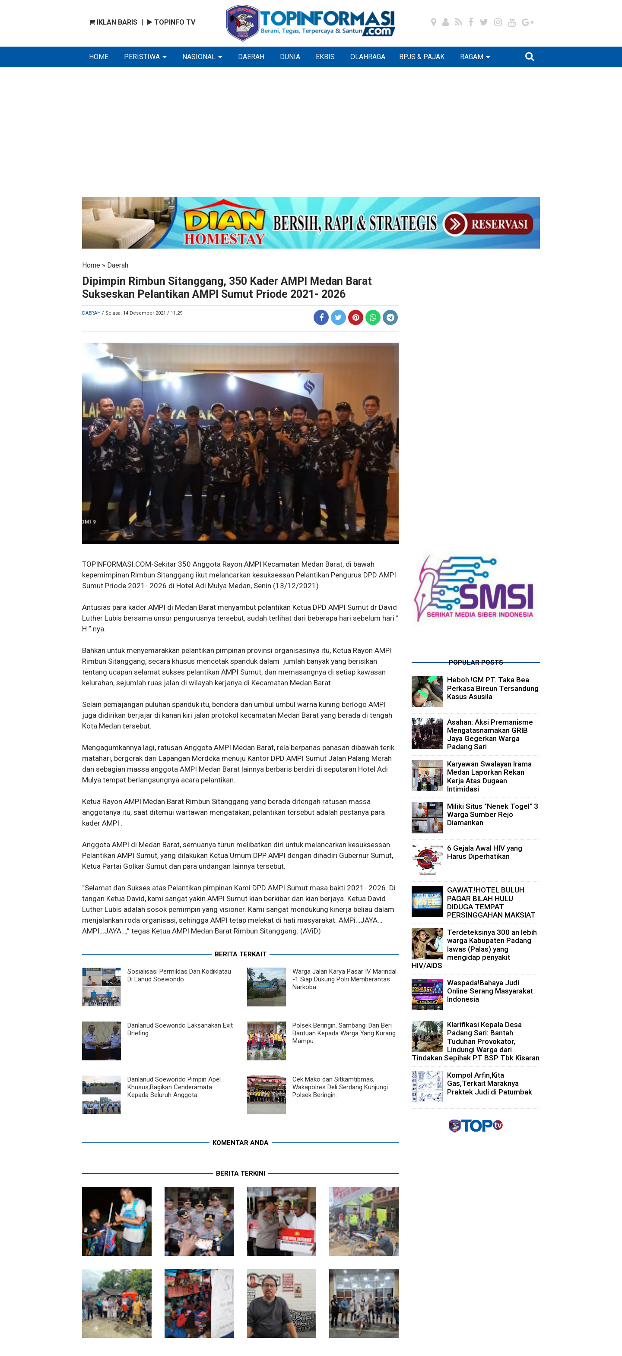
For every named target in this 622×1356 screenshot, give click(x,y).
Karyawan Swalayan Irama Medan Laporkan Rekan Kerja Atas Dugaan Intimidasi (489, 776)
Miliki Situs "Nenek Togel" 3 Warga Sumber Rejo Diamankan (492, 814)
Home (91, 265)
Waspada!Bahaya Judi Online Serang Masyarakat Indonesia (490, 990)
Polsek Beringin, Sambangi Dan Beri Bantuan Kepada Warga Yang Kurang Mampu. (344, 1033)
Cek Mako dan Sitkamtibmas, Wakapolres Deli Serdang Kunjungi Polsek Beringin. (340, 1087)
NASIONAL (199, 57)
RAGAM (471, 57)
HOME (98, 57)
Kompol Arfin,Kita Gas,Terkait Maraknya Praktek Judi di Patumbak (489, 1083)
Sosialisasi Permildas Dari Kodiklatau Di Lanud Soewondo (179, 975)
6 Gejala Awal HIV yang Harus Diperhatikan (484, 852)
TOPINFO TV (171, 22)
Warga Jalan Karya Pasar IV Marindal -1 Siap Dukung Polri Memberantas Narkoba (344, 979)
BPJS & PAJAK (421, 57)
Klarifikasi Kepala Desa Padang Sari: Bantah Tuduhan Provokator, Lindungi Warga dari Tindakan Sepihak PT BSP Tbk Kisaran (475, 1041)
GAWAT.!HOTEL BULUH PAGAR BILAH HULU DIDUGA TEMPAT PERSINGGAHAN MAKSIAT (491, 902)
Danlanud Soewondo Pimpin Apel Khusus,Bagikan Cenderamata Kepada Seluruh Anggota (174, 1087)
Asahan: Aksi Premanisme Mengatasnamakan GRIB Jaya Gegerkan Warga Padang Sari (490, 734)
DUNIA (290, 57)
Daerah (117, 265)
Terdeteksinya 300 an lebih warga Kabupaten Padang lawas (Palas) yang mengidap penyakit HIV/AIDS (474, 949)
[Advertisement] (311, 136)
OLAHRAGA (367, 57)
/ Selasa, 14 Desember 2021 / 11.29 (142, 313)
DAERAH (251, 57)
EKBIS (325, 57)
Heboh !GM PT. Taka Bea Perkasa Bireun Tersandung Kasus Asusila (493, 687)
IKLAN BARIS (113, 22)
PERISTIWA (142, 57)
